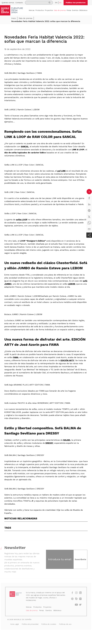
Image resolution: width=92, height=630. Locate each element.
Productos (39, 10)
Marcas (31, 10)
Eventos (75, 10)
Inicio (13, 18)
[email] (89, 229)
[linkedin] (89, 204)
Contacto (19, 3)
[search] (39, 2)
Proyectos (49, 10)
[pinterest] (89, 210)
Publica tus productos (75, 3)
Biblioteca (83, 10)
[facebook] (89, 198)
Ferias (69, 10)
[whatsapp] (89, 223)
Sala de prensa (60, 10)
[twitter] (89, 216)
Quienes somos (8, 3)
